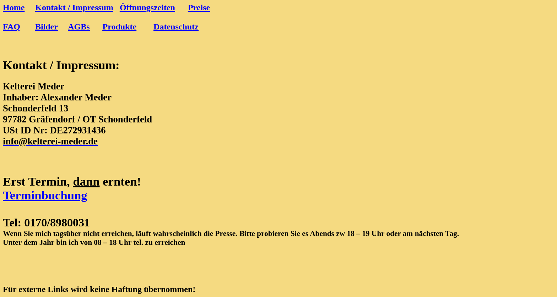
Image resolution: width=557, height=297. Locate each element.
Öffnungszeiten (147, 7)
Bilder (46, 26)
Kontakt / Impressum (74, 7)
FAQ (11, 26)
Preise (199, 7)
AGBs (79, 26)
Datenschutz (176, 26)
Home (14, 7)
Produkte (120, 26)
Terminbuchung (45, 195)
